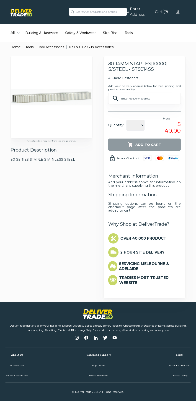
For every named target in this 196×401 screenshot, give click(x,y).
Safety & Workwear (80, 33)
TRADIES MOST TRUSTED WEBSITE (144, 280)
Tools (129, 33)
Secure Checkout (127, 158)
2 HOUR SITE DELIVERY (142, 252)
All (12, 33)
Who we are (17, 365)
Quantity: (116, 125)
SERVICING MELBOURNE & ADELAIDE (144, 266)
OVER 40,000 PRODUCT (143, 238)
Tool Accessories (51, 47)
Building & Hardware (41, 33)
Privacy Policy (179, 375)
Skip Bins (110, 33)
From (167, 118)
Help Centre (98, 365)
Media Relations (98, 375)
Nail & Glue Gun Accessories (91, 47)
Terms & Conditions (179, 365)
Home (15, 47)
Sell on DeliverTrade (16, 375)
